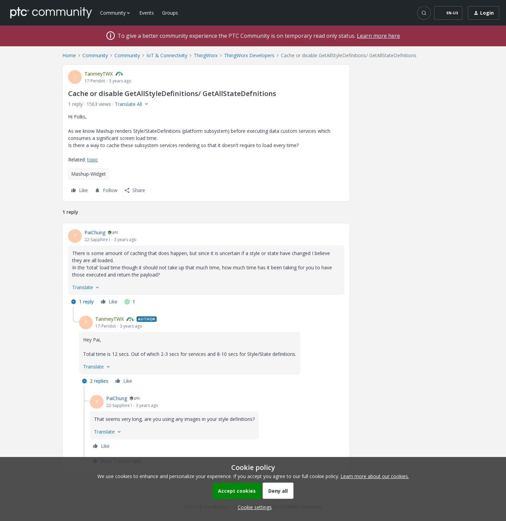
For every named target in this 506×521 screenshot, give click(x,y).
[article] (206, 268)
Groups (170, 13)
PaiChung (94, 232)
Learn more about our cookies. (375, 476)
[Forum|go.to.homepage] (51, 12)
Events (146, 13)
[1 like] (129, 301)
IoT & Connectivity (166, 55)
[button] (448, 13)
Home (69, 55)
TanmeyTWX (98, 73)
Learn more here (378, 36)
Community (95, 55)
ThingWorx (206, 55)
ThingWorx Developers (249, 55)
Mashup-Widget (88, 174)
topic (92, 159)
